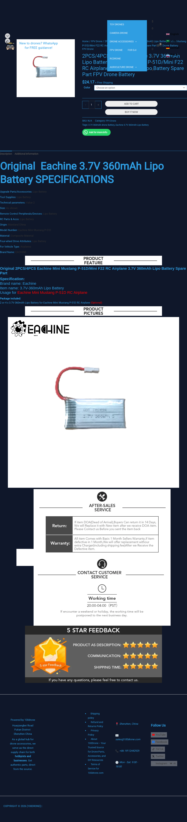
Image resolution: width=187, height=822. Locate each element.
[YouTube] (160, 736)
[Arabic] (172, 41)
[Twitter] (159, 758)
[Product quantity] (92, 110)
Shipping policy (96, 718)
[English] (172, 34)
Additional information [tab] (28, 158)
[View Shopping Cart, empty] (155, 45)
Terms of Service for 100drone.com (96, 774)
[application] (135, 41)
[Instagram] (160, 765)
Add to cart (131, 108)
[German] (172, 48)
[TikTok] (159, 750)
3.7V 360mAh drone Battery (103, 129)
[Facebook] (160, 743)
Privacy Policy (97, 731)
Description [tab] (6, 158)
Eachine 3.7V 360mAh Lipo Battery (137, 129)
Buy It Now (131, 116)
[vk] (156, 772)
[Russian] (172, 56)
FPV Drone (111, 125)
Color (87, 91)
